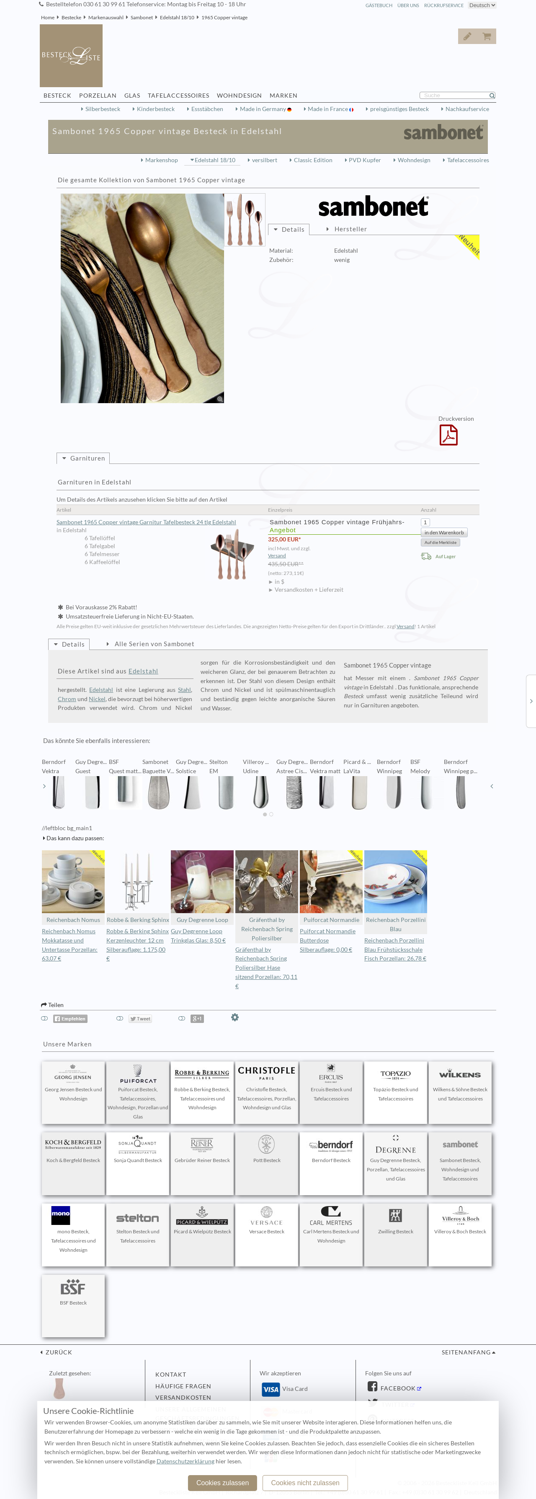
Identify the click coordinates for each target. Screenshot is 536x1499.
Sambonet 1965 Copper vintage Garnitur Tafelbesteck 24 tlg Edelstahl (158, 522)
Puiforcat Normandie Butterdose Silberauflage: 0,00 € (328, 940)
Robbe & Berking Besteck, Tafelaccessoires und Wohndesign (202, 1087)
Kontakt (170, 1374)
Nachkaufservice (467, 109)
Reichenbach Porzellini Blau (395, 891)
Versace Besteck (266, 1220)
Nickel (97, 699)
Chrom (67, 699)
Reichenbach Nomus (73, 887)
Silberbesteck (102, 109)
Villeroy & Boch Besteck (460, 1220)
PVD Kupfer (365, 160)
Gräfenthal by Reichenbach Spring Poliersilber (266, 896)
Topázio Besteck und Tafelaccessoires (395, 1083)
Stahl (184, 689)
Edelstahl (143, 671)
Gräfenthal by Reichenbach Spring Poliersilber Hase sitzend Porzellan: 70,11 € (266, 967)
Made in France (328, 109)
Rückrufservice (444, 5)
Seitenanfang (466, 1352)
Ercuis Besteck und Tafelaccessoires (331, 1083)
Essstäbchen (207, 109)
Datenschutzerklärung (185, 1461)
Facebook (397, 1388)
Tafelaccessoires (468, 160)
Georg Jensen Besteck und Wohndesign (73, 1083)
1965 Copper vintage (224, 17)
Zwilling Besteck (395, 1220)
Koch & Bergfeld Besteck (73, 1149)
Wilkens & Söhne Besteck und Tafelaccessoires (460, 1083)
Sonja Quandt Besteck (137, 1149)
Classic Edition (313, 160)
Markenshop (161, 160)
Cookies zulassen (222, 1482)
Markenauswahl (106, 17)
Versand (277, 555)
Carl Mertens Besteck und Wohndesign (331, 1225)
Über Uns (408, 5)
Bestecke (71, 17)
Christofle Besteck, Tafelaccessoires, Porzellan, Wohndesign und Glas (266, 1087)
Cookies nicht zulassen (305, 1482)
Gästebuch (379, 5)
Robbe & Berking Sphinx (137, 887)
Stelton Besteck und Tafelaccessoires (137, 1225)
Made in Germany (263, 109)
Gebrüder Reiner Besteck (202, 1149)
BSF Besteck (73, 1291)
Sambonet (142, 17)
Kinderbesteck (156, 109)
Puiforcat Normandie (331, 887)
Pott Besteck (266, 1149)
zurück (58, 1352)
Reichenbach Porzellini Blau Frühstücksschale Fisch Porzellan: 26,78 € (395, 949)
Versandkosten (183, 1397)
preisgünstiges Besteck (399, 109)
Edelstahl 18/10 (177, 17)
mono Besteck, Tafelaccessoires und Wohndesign (73, 1229)
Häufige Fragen (183, 1386)
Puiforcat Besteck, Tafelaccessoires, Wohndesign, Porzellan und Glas (138, 1092)
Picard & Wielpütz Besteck (202, 1220)
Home (47, 17)
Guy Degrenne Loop (202, 887)
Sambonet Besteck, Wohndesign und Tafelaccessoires (460, 1158)
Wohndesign (414, 160)
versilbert (264, 160)
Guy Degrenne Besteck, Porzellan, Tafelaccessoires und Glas (396, 1158)
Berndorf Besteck (331, 1149)
